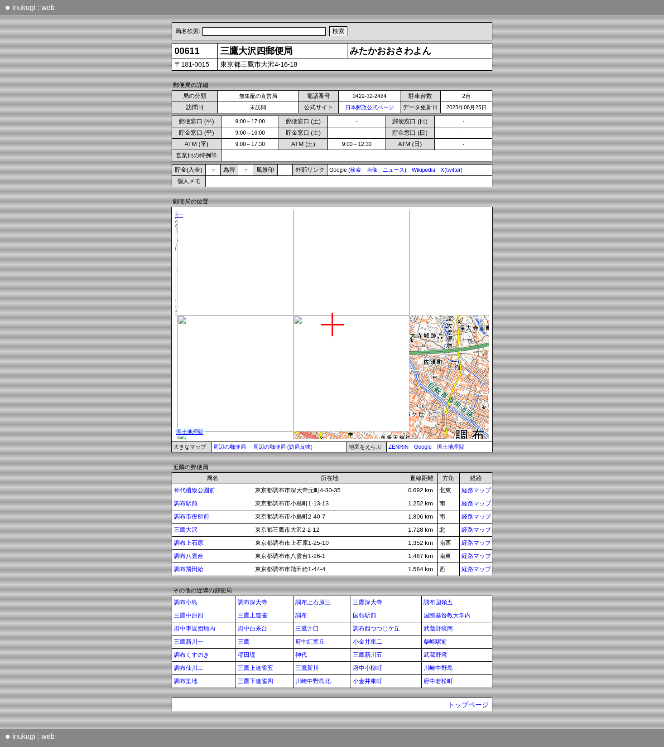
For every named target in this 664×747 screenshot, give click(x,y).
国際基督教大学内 (447, 615)
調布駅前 (185, 503)
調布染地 (185, 681)
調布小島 (185, 602)
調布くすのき (191, 654)
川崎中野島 (438, 668)
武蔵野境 (435, 654)
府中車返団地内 (194, 628)
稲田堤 (246, 654)
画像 (371, 170)
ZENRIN (399, 447)
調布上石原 (188, 542)
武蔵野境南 (438, 628)
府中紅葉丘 (310, 641)
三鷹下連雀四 (255, 681)
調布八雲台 (188, 556)
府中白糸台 (252, 628)
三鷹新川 (307, 668)
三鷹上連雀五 (255, 668)
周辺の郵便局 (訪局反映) (283, 447)
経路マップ (476, 490)
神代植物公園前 (194, 490)
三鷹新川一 (188, 641)
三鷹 (244, 641)
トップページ (468, 704)
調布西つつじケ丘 (376, 628)
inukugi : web (30, 7)
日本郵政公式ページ (369, 107)
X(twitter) (451, 170)
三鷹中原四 (188, 615)
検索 (355, 170)
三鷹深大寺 (367, 602)
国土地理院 (450, 447)
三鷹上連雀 (252, 615)
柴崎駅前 (435, 641)
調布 (301, 615)
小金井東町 (367, 681)
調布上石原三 (313, 602)
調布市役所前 (191, 516)
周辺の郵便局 (229, 447)
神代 (301, 654)
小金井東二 (367, 641)
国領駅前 (364, 615)
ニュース (393, 170)
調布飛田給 (188, 569)
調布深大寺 (252, 602)
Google (423, 447)
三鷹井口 (307, 628)
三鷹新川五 (367, 654)
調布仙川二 (188, 668)
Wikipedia (423, 170)
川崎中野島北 (313, 681)
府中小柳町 (367, 668)
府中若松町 (438, 681)
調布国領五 (438, 602)
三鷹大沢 (185, 529)
